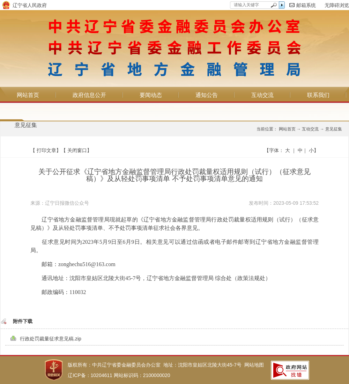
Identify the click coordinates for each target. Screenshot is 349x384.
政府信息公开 (89, 95)
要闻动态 (151, 95)
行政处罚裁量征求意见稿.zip (50, 338)
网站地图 (254, 365)
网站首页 (28, 95)
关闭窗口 (77, 150)
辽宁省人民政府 (30, 5)
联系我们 (318, 95)
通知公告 (206, 95)
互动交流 (262, 95)
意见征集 (26, 125)
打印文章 (46, 150)
